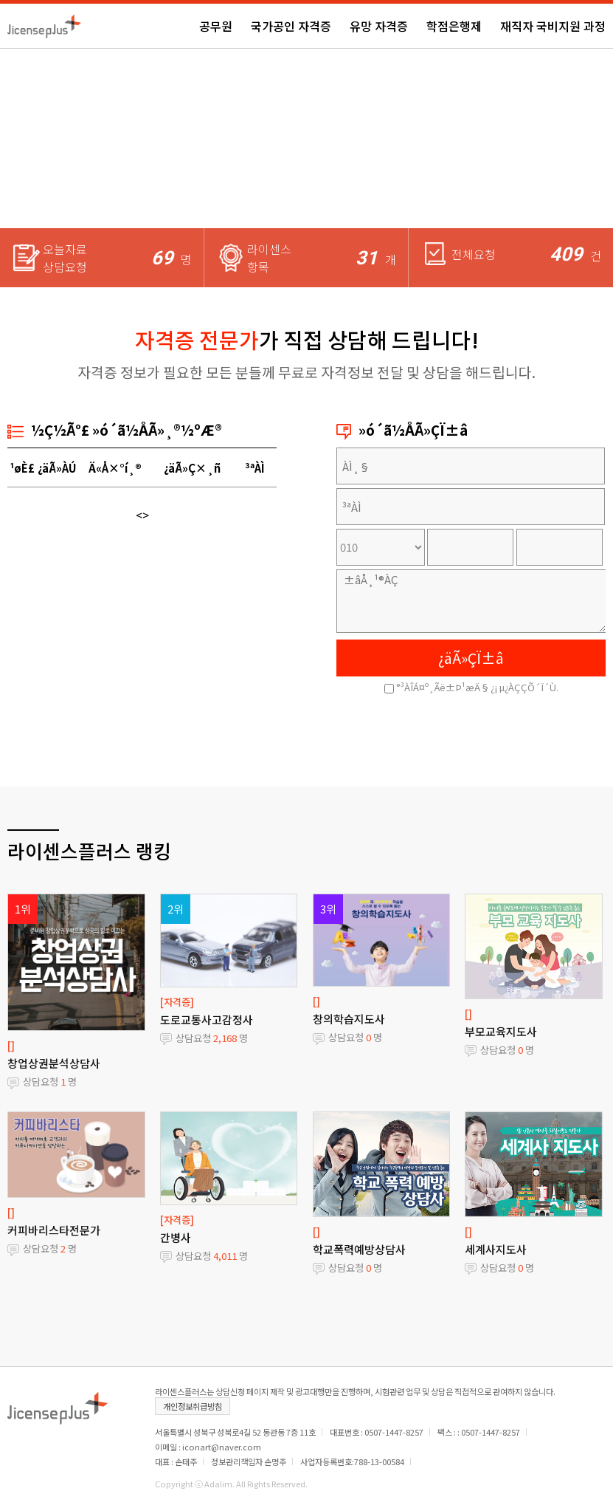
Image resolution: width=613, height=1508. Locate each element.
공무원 (215, 26)
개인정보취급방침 (192, 1406)
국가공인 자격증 (291, 26)
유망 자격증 (379, 26)
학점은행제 (454, 26)
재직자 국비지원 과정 (553, 26)
